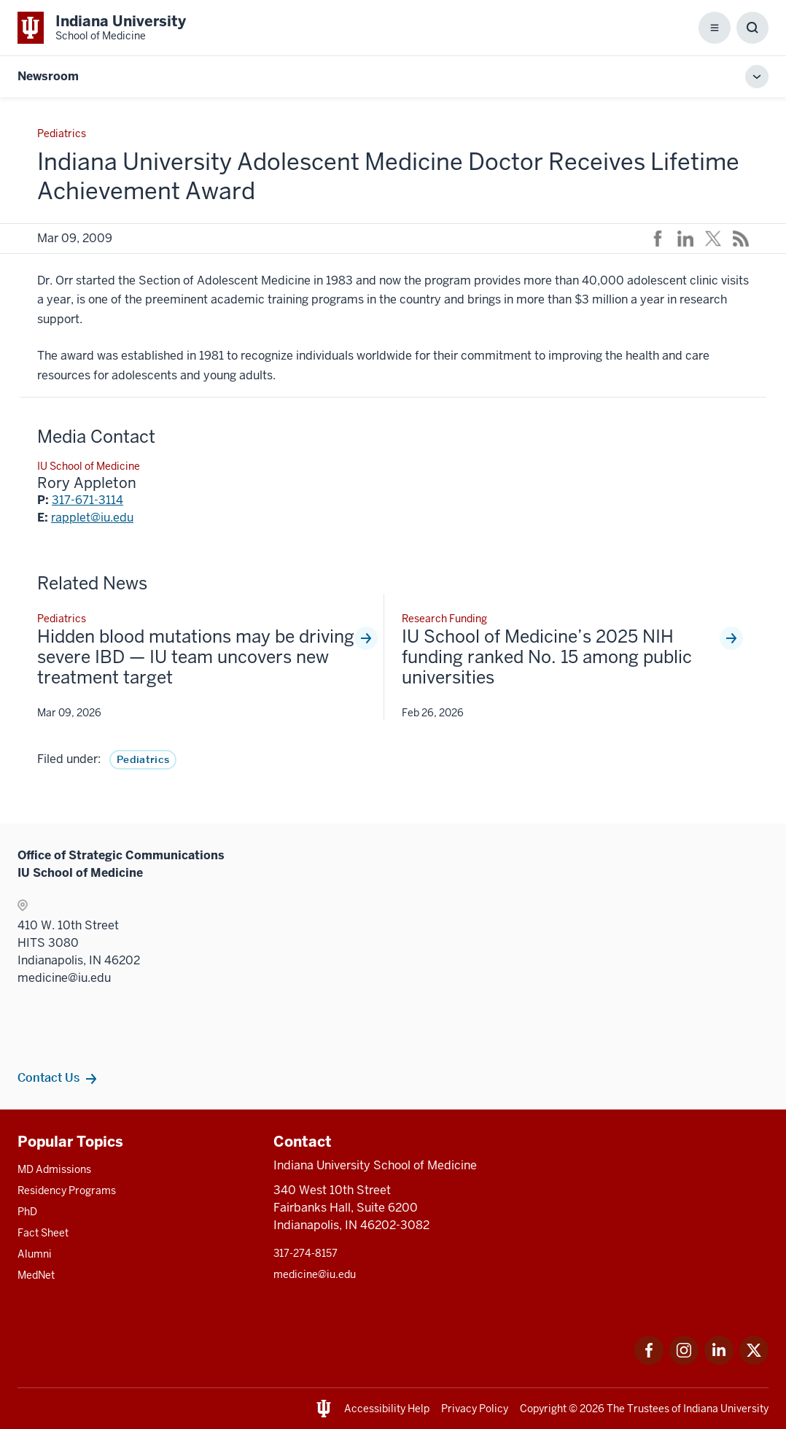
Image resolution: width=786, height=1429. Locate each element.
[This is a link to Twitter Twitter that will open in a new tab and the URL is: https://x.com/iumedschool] (754, 1360)
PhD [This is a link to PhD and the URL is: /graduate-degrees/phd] (27, 1211)
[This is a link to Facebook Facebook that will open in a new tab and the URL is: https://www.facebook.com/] (649, 1360)
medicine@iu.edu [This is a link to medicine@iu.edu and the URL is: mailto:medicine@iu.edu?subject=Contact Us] (314, 1274)
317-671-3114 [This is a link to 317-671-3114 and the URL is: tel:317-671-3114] (87, 500)
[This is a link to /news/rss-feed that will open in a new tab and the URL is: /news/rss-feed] (741, 239)
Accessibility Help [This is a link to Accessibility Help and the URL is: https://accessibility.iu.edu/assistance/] (386, 1408)
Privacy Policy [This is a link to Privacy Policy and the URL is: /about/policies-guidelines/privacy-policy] (474, 1408)
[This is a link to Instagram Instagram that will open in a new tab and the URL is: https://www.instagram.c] (684, 1360)
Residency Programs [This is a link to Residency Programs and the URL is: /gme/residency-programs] (66, 1190)
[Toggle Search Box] (752, 28)
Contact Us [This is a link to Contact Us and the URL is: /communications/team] (48, 1077)
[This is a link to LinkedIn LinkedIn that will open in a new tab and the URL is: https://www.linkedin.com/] (719, 1360)
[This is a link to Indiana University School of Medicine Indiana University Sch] (101, 28)
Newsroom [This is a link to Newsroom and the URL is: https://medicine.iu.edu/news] (48, 76)
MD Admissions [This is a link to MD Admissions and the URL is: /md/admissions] (54, 1169)
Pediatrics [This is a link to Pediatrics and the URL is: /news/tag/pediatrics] (143, 759)
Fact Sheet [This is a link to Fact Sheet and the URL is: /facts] (43, 1232)
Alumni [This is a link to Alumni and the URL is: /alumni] (34, 1253)
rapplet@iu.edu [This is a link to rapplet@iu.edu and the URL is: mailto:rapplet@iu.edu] (92, 517)
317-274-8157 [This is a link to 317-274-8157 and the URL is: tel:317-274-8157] (305, 1253)
